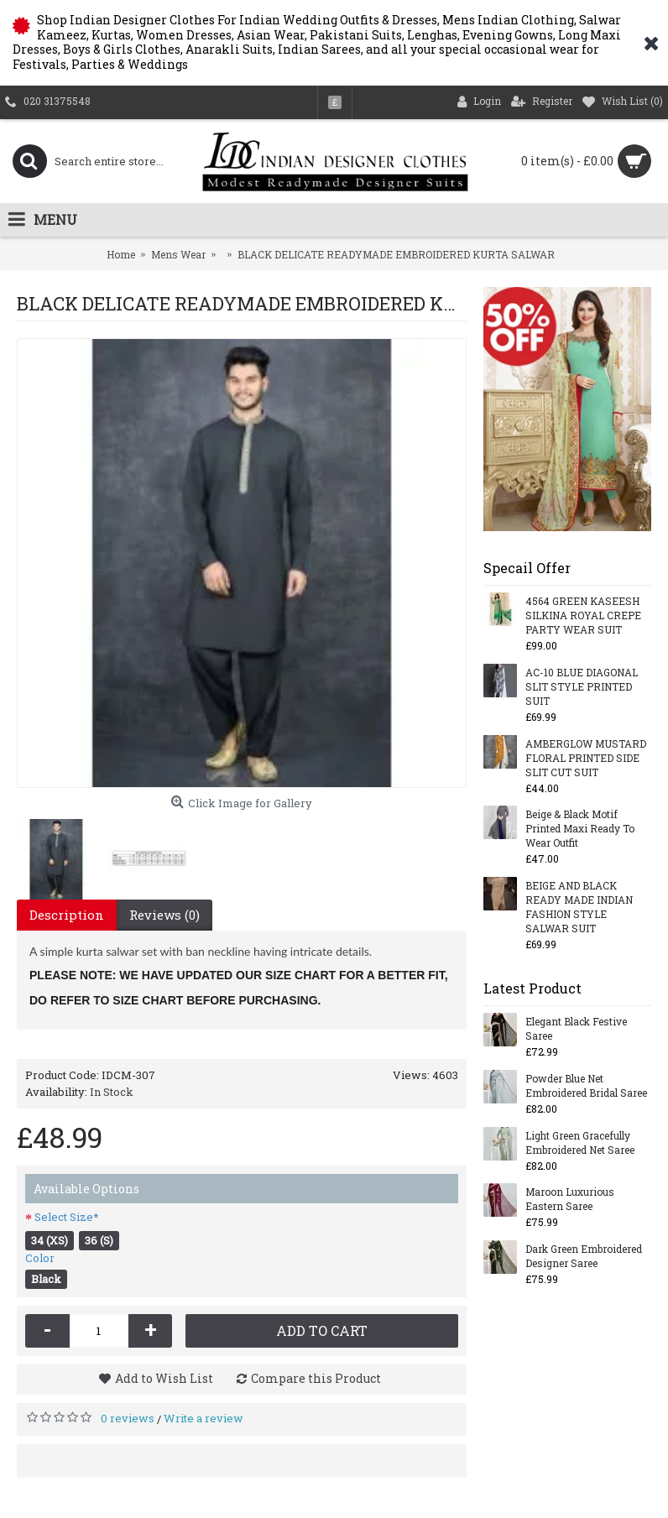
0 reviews (127, 1418)
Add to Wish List (164, 1378)
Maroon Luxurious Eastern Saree (569, 1199)
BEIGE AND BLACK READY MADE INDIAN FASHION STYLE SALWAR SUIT (579, 907)
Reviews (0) (164, 914)
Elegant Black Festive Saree (576, 1028)
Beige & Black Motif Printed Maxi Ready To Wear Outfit (579, 828)
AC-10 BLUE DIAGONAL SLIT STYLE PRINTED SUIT (581, 686)
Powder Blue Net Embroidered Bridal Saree (586, 1085)
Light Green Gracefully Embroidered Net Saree (579, 1142)
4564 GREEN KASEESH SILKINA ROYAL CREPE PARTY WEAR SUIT (583, 615)
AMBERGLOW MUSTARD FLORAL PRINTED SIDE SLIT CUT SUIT (585, 758)
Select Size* (66, 1216)
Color (40, 1257)
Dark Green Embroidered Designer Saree (583, 1256)
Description (66, 914)
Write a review (203, 1418)
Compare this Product (316, 1378)
